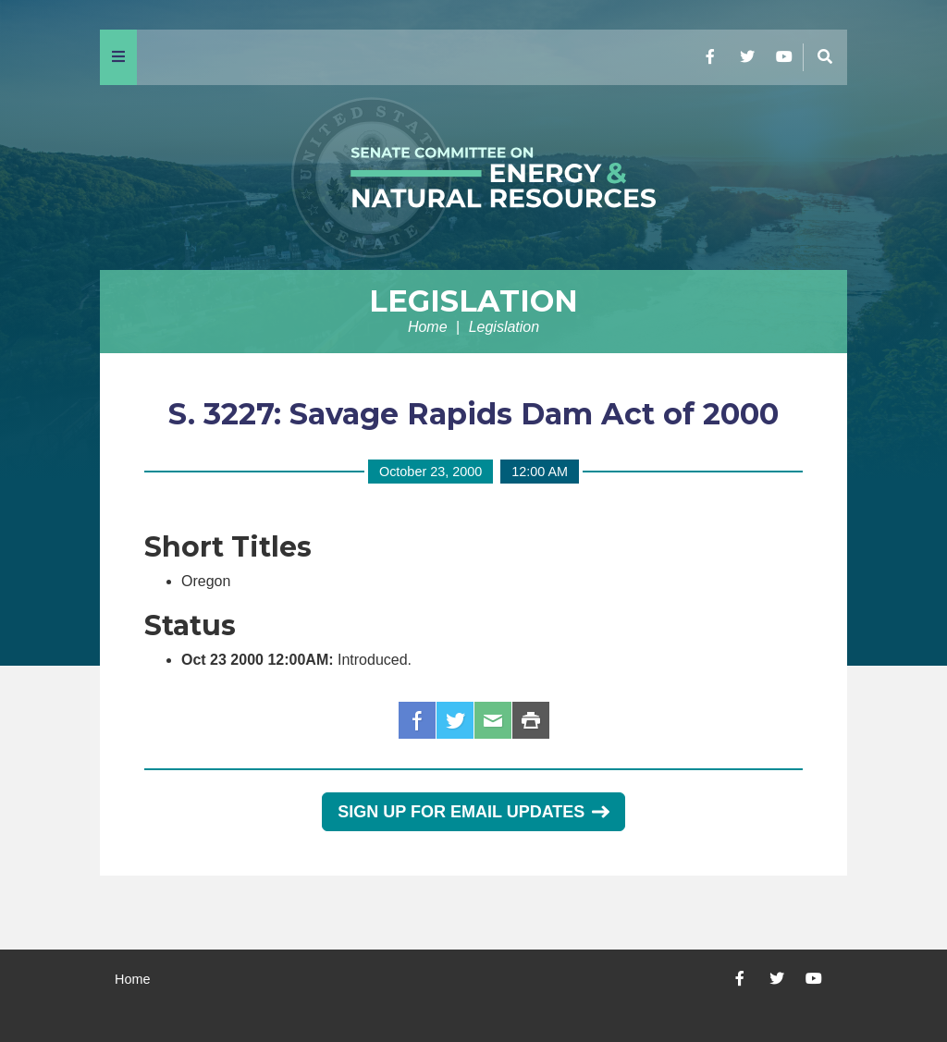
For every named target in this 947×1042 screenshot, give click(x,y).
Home (428, 327)
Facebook (417, 720)
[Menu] (118, 57)
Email (492, 720)
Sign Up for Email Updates (473, 812)
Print (530, 720)
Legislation (473, 301)
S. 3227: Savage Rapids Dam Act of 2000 (473, 414)
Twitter (455, 720)
